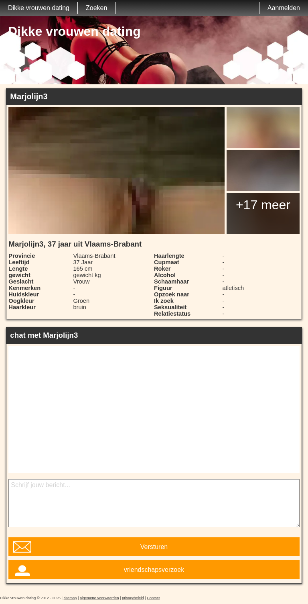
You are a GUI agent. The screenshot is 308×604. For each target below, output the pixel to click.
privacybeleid (133, 598)
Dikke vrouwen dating (38, 7)
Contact (153, 598)
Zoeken (96, 7)
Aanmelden (283, 7)
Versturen (154, 546)
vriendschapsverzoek (154, 569)
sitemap (70, 598)
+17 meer (263, 205)
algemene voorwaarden (99, 598)
